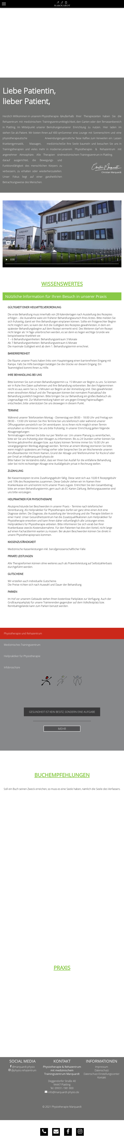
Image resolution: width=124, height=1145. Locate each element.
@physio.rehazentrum (22, 1070)
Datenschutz (102, 1070)
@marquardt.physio (22, 1067)
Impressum (101, 1067)
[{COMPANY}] (62, 3)
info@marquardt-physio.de (63, 1092)
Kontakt (101, 1077)
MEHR (62, 728)
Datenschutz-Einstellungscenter (101, 1074)
